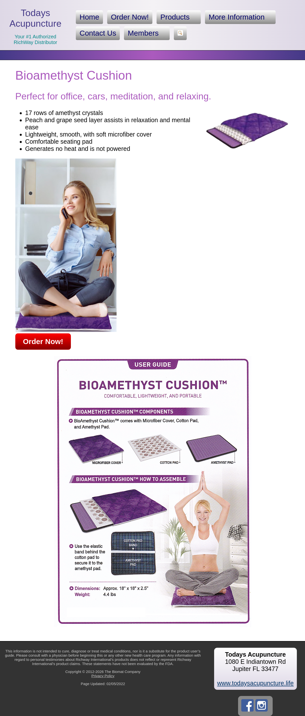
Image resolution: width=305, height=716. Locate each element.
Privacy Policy (102, 676)
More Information (240, 17)
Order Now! (130, 17)
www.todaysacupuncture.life (255, 683)
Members (147, 33)
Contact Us (98, 33)
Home (89, 17)
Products (178, 17)
